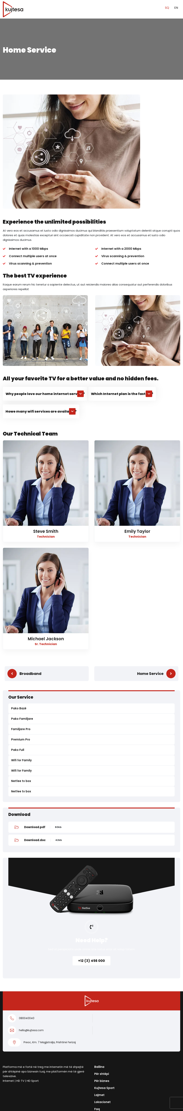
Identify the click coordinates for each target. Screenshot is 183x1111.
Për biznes (101, 967)
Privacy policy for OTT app (109, 1095)
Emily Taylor (137, 417)
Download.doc (35, 726)
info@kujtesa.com (109, 1016)
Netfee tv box (21, 667)
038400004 (103, 1024)
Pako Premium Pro (16, 1030)
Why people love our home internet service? (45, 279)
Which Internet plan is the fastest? (122, 279)
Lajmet (99, 981)
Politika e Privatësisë (70, 1095)
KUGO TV (9, 1059)
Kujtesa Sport (104, 974)
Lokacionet (102, 988)
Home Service (150, 559)
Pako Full (17, 636)
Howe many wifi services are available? (41, 297)
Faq (97, 995)
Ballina (99, 953)
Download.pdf (34, 713)
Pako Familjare (22, 605)
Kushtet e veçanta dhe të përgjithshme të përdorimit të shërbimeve (44, 1075)
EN (176, 8)
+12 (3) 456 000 (91, 846)
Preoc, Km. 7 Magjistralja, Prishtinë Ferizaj (50, 928)
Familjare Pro (20, 615)
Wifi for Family (21, 646)
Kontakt (9, 1066)
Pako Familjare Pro (16, 1037)
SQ (167, 8)
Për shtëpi (101, 960)
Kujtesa (88, 1105)
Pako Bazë (18, 594)
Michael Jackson (46, 525)
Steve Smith (45, 417)
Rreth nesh (102, 1002)
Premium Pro (20, 625)
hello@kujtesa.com (31, 916)
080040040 (26, 904)
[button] (45, 280)
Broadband (30, 559)
